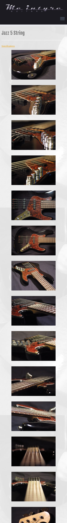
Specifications (8, 46)
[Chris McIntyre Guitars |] (33, 7)
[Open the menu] (62, 19)
